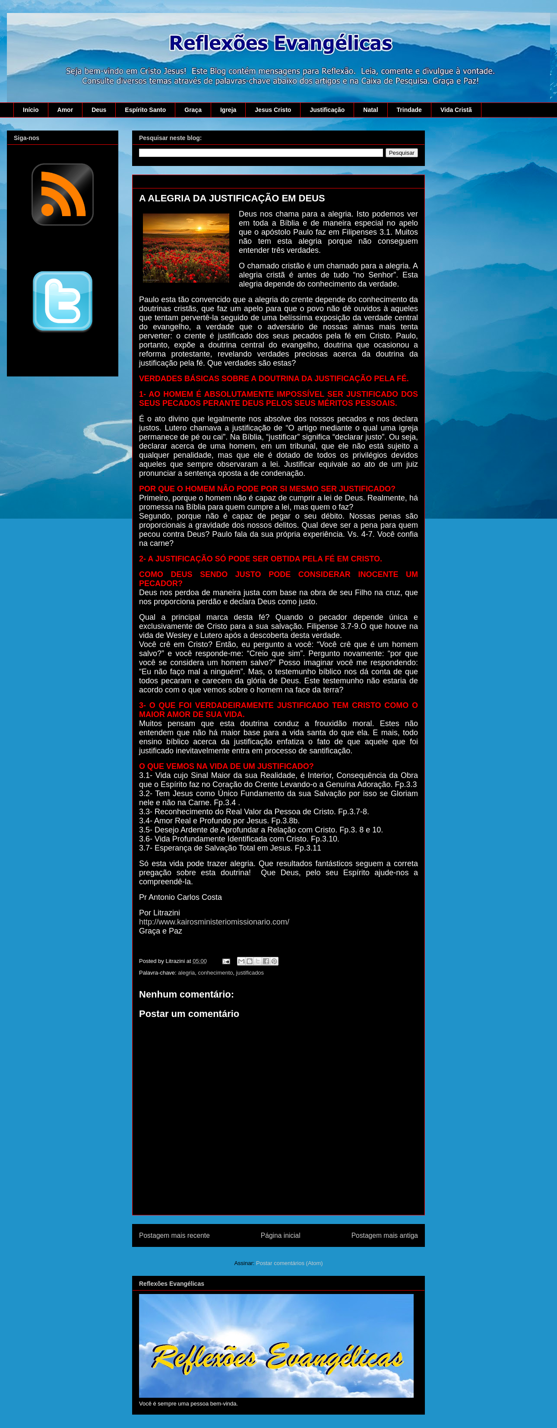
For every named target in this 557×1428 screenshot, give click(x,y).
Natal (370, 109)
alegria (186, 972)
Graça (193, 109)
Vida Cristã (456, 109)
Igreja (228, 109)
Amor (65, 109)
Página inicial (281, 1235)
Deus (99, 109)
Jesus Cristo (273, 109)
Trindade (409, 109)
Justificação (327, 109)
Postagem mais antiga (384, 1235)
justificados (250, 972)
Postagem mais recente (174, 1235)
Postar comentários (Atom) (289, 1263)
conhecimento (215, 972)
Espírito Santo (145, 109)
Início (31, 109)
